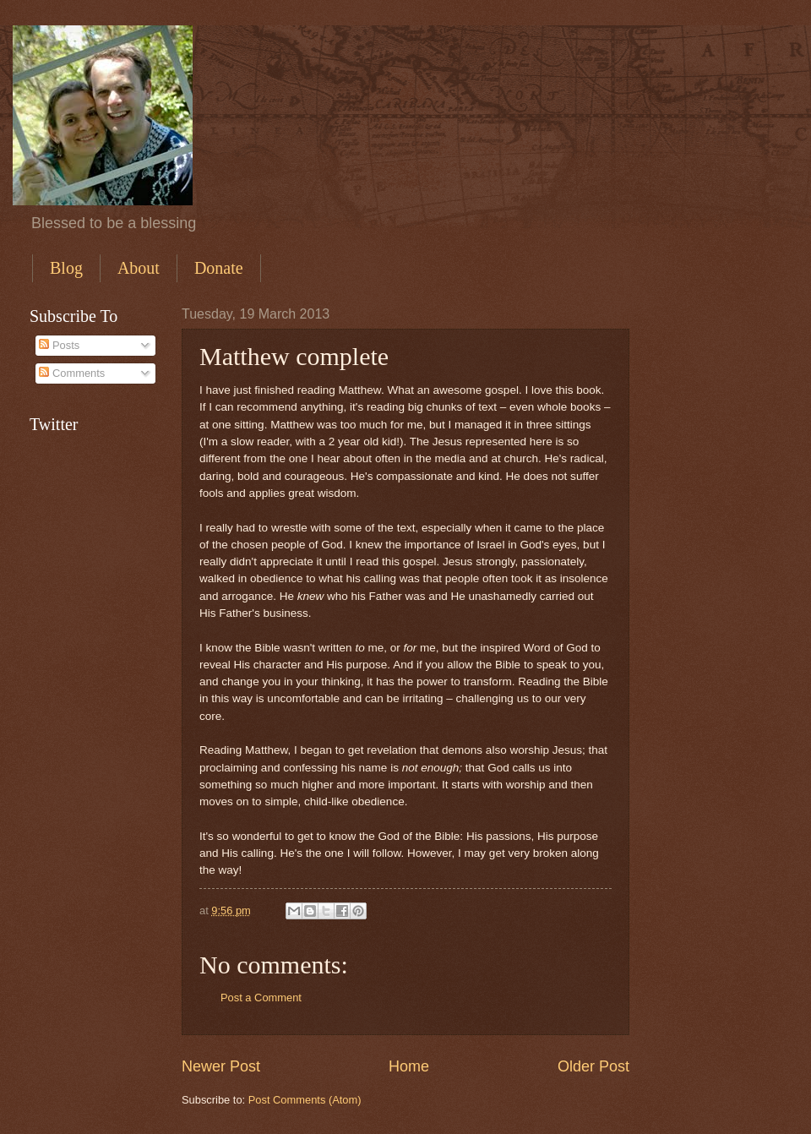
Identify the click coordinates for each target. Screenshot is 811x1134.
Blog (66, 268)
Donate (218, 268)
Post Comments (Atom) (305, 1099)
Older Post (593, 1066)
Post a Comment (261, 997)
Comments (72, 373)
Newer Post (221, 1066)
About (138, 268)
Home (409, 1066)
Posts (59, 345)
